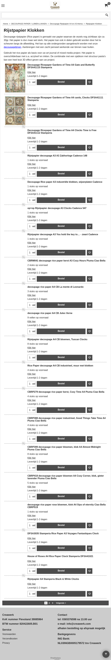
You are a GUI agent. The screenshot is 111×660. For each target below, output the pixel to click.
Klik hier (31, 72)
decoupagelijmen (12, 47)
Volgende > (61, 603)
